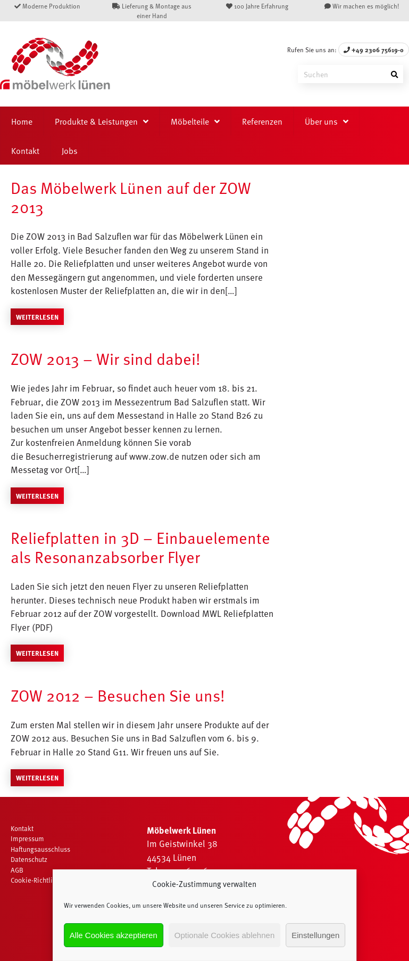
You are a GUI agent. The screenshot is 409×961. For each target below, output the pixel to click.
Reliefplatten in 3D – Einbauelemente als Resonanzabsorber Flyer (140, 546)
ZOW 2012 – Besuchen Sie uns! (118, 695)
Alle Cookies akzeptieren (113, 935)
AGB (17, 870)
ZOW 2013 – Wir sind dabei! (106, 358)
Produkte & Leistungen (96, 121)
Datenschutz (29, 859)
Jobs (70, 150)
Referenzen (262, 121)
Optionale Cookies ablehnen (224, 935)
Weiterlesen (37, 317)
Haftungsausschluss (40, 849)
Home (21, 121)
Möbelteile (190, 121)
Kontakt (25, 150)
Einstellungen (315, 935)
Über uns (321, 121)
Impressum (27, 838)
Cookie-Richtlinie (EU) (43, 880)
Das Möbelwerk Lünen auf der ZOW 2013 (131, 196)
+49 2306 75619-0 (374, 49)
